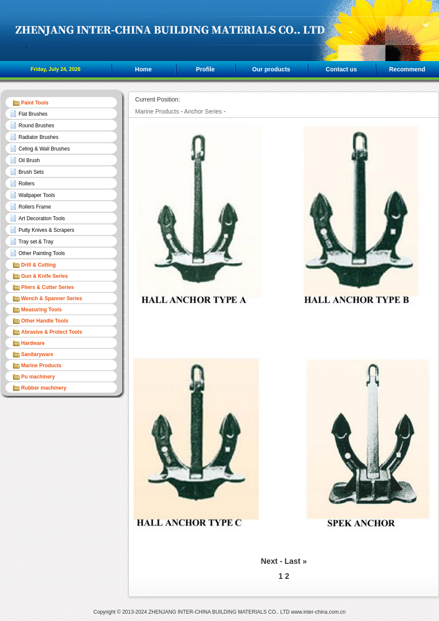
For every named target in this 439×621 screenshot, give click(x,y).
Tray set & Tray (36, 242)
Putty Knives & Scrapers (46, 230)
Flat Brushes (33, 114)
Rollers (26, 184)
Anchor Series (203, 111)
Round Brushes (36, 126)
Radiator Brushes (39, 137)
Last (292, 561)
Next (269, 561)
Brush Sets (31, 172)
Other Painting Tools (42, 253)
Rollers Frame (35, 207)
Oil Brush (29, 160)
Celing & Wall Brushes (44, 149)
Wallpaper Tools (37, 195)
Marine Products (157, 111)
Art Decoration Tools (42, 218)
